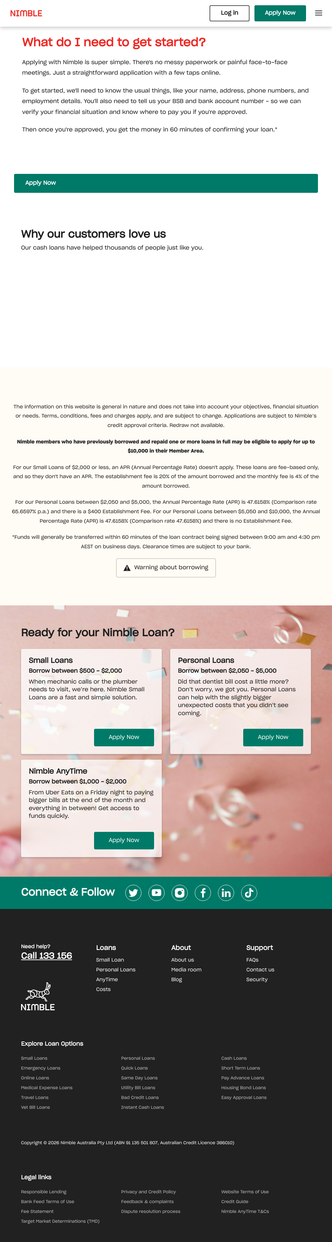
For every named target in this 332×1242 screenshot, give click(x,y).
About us (182, 960)
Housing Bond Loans (243, 1088)
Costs (103, 989)
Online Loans (35, 1078)
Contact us (260, 970)
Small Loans (34, 1059)
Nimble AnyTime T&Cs (245, 1212)
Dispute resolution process (150, 1212)
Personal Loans (115, 970)
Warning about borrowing (166, 567)
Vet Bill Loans (35, 1108)
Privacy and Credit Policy (148, 1192)
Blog (176, 979)
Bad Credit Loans (140, 1098)
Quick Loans (134, 1068)
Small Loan (110, 960)
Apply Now (280, 13)
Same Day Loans (139, 1078)
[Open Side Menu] (318, 13)
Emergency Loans (40, 1068)
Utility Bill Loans (138, 1088)
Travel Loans (34, 1098)
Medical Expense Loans (47, 1088)
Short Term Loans (240, 1068)
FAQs (252, 960)
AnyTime (107, 979)
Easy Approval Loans (244, 1098)
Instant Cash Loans (142, 1108)
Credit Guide (234, 1202)
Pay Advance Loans (242, 1078)
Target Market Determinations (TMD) (60, 1222)
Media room (186, 970)
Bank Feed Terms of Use (47, 1202)
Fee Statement (37, 1212)
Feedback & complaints (147, 1202)
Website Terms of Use (245, 1192)
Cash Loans (234, 1059)
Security (257, 979)
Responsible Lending (43, 1192)
